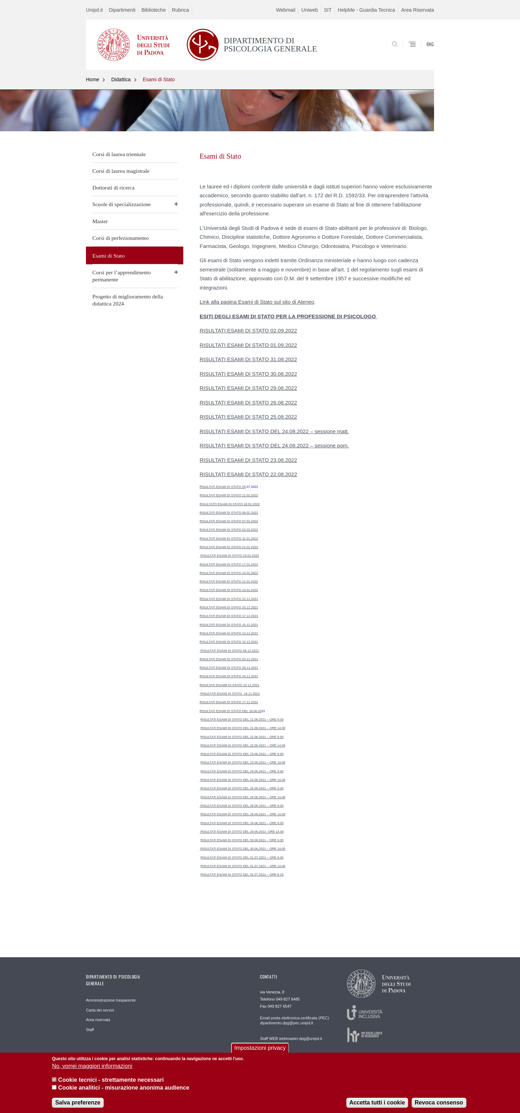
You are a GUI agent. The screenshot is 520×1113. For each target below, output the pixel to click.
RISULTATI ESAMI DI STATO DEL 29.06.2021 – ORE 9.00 (242, 823)
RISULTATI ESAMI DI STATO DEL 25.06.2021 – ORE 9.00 (241, 788)
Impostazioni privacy (260, 1053)
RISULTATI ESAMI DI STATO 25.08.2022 (248, 417)
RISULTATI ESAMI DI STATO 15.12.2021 (229, 625)
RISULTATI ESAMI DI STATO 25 (223, 487)
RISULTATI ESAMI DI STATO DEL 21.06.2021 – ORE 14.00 (243, 728)
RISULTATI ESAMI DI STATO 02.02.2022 (229, 529)
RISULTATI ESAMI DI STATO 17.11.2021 (229, 702)
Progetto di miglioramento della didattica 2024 (127, 300)
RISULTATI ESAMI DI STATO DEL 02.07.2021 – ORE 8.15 (242, 874)
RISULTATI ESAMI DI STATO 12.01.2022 (229, 581)
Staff (90, 1029)
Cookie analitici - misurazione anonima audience (123, 1093)
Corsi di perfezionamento (120, 238)
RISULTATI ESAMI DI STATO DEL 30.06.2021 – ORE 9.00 (242, 840)
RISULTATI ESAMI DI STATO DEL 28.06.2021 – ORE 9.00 (241, 806)
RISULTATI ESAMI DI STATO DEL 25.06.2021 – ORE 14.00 (243, 797)
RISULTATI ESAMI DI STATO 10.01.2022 (229, 590)
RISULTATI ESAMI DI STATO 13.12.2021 (229, 633)
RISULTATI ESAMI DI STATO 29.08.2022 (248, 388)
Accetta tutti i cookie (377, 1108)
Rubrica (180, 10)
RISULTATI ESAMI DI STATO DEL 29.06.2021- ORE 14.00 (242, 831)
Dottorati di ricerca (113, 187)
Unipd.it (94, 10)
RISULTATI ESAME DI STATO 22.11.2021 (229, 685)
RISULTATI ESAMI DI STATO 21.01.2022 (229, 547)
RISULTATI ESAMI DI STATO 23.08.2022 (248, 460)
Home (92, 79)
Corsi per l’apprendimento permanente (121, 275)
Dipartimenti (122, 10)
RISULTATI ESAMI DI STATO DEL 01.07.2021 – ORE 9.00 (242, 857)
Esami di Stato (159, 79)
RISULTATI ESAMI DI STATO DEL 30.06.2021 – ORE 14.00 (242, 848)
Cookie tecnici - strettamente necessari (111, 1085)
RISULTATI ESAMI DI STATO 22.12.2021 (229, 599)
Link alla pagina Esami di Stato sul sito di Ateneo (257, 302)
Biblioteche (153, 10)
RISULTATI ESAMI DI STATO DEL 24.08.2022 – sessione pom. (274, 445)
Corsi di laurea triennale (119, 154)
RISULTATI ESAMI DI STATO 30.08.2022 (248, 374)
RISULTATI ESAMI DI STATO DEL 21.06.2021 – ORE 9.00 (242, 719)
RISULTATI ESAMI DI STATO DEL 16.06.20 (230, 711)
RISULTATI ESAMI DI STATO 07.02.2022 (229, 521)
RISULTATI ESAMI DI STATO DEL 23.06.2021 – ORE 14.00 (243, 762)
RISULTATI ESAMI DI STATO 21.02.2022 (229, 495)
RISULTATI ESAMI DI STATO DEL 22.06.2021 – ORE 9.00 (242, 737)
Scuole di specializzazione (121, 204)
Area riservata (98, 1020)
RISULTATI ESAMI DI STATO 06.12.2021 (229, 650)
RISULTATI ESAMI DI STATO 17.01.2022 (229, 564)
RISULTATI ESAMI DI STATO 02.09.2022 (248, 330)
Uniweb (309, 10)
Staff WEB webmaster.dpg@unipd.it (291, 1038)
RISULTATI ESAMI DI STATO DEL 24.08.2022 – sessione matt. (274, 431)
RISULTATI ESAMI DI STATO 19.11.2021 (230, 693)
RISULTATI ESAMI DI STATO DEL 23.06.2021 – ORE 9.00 (242, 754)
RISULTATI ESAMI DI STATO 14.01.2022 (229, 573)
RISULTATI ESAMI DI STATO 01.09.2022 (248, 345)
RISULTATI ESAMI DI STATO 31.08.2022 (248, 359)
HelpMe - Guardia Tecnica (366, 10)
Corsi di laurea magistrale (121, 171)
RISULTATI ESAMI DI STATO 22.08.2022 (248, 474)
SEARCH (421, 52)
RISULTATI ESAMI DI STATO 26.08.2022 (248, 403)
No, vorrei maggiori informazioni (92, 1072)
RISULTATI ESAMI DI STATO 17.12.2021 (229, 616)
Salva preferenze (77, 1108)
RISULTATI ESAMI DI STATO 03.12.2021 (229, 659)
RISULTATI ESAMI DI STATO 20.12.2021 (229, 607)
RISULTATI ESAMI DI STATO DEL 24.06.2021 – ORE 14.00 (242, 780)
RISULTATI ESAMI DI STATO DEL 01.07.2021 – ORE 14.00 (243, 866)
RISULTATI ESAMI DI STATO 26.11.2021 (229, 668)
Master (100, 221)
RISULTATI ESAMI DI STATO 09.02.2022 (229, 512)
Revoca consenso (439, 1108)
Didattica (120, 79)
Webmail (285, 10)
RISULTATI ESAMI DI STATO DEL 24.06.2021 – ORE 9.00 (242, 771)
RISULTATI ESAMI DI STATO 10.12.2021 (229, 642)
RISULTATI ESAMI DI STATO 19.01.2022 (229, 555)
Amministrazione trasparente (111, 1000)
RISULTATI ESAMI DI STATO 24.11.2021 (229, 676)
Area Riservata (417, 10)
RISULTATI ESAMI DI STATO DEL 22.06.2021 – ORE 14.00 (243, 745)
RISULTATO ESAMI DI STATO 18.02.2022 (230, 504)
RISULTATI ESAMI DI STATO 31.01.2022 (229, 538)
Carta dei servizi (100, 1010)
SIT (328, 10)
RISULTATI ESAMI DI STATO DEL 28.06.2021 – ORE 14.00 (243, 814)
